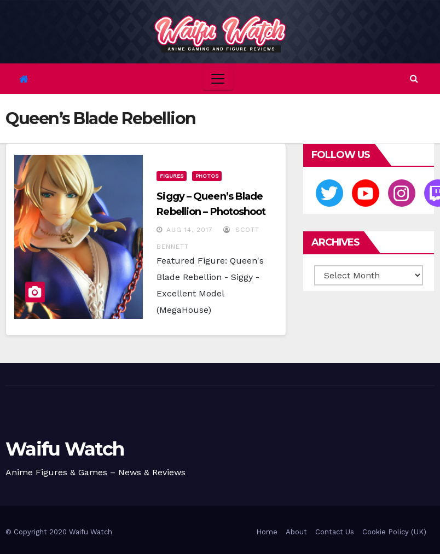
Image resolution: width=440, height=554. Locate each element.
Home (266, 532)
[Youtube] (365, 193)
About (296, 532)
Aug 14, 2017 (189, 230)
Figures (171, 176)
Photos (206, 176)
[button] (414, 78)
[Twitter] (329, 193)
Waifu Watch (64, 449)
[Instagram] (401, 193)
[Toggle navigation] (217, 79)
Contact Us (334, 532)
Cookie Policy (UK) (394, 532)
